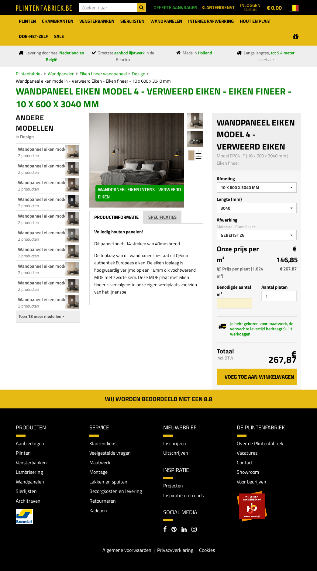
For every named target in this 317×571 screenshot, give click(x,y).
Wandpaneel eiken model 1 (44, 149)
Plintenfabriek (29, 73)
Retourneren (102, 500)
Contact (245, 462)
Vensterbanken (31, 462)
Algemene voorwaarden (126, 550)
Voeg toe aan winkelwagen (259, 377)
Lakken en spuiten (108, 481)
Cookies (207, 550)
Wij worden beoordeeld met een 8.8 (158, 399)
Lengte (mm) (229, 199)
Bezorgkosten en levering (115, 491)
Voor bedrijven (251, 481)
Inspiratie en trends (183, 495)
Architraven (28, 500)
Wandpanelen (61, 73)
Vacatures (247, 452)
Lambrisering (29, 472)
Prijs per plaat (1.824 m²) (240, 272)
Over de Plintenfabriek (260, 443)
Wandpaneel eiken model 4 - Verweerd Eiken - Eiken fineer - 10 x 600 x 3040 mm (93, 80)
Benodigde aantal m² (234, 291)
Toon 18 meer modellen (42, 316)
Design (138, 73)
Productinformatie (116, 217)
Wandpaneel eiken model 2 (44, 266)
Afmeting (226, 178)
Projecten (173, 485)
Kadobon (98, 510)
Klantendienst (103, 443)
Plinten (23, 452)
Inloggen (250, 7)
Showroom (248, 472)
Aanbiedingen (30, 443)
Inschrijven (174, 443)
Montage (98, 472)
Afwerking (227, 219)
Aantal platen (274, 287)
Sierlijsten (26, 491)
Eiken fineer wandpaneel (103, 73)
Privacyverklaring (175, 550)
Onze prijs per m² (238, 254)
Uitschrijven (175, 452)
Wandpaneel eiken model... (44, 165)
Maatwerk (99, 462)
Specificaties (162, 217)
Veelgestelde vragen (110, 452)
